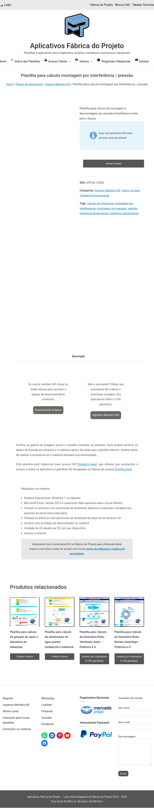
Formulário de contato (130, 698)
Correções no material (17, 729)
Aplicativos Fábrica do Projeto (77, 46)
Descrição (78, 356)
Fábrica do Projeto (101, 4)
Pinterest (47, 711)
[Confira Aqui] (123, 469)
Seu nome (134, 710)
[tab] (78, 357)
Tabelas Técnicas (143, 4)
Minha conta (10, 711)
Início (9, 84)
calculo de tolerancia (100, 203)
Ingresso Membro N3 (16, 704)
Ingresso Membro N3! (106, 415)
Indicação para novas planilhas (16, 720)
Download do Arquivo (48, 410)
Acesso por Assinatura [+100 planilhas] (94, 658)
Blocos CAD (122, 4)
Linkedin (46, 704)
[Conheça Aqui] (87, 464)
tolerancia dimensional (124, 213)
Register (8, 698)
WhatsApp (47, 698)
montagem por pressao (111, 208)
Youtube (46, 717)
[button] (69, 61)
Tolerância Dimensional (94, 195)
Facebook (47, 724)
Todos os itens (130, 190)
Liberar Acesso (114, 163)
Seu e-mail (134, 725)
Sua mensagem (134, 750)
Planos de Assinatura (29, 84)
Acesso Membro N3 (57, 84)
